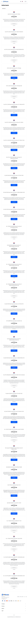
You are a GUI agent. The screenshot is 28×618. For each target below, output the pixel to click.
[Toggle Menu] (2, 1)
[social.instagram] (24, 596)
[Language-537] (23, 1)
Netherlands (4, 8)
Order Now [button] (14, 77)
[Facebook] (18, 596)
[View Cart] (21, 1)
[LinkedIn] (22, 596)
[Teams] (26, 596)
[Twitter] (20, 596)
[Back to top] (14, 615)
